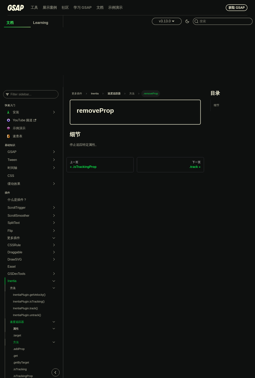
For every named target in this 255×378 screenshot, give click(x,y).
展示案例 (50, 8)
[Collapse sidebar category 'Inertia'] (52, 281)
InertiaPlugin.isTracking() (29, 301)
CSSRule (14, 245)
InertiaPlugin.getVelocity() (29, 294)
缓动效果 (14, 183)
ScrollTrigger (17, 207)
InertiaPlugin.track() (25, 308)
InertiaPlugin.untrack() (27, 315)
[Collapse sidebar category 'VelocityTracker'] (52, 321)
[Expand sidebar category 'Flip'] (52, 230)
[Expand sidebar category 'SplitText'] (52, 222)
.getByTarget (21, 362)
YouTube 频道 (24, 120)
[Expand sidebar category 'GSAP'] (52, 152)
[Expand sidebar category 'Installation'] (52, 112)
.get (15, 355)
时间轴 (12, 167)
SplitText (14, 222)
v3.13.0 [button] (165, 21)
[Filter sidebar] (30, 94)
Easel (12, 266)
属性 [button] (16, 328)
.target (17, 335)
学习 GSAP (83, 8)
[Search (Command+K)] (223, 21)
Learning (40, 23)
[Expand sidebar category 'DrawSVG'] (52, 259)
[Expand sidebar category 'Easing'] (52, 183)
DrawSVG (15, 259)
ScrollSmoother (18, 215)
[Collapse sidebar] (56, 372)
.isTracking (20, 369)
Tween (12, 160)
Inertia (12, 281)
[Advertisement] (127, 57)
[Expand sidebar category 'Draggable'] (52, 252)
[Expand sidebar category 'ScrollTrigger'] (52, 207)
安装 (16, 112)
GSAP (12, 152)
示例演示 (115, 8)
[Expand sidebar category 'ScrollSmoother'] (52, 215)
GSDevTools (16, 273)
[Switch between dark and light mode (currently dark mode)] (187, 21)
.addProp (19, 349)
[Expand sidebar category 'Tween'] (52, 160)
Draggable (15, 252)
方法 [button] (13, 288)
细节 (216, 105)
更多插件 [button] (13, 238)
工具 (34, 8)
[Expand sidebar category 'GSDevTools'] (52, 273)
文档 (100, 8)
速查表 (17, 136)
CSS (11, 175)
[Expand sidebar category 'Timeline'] (52, 167)
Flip (10, 230)
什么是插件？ (17, 199)
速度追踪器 (17, 321)
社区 (65, 8)
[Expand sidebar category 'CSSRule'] (52, 245)
